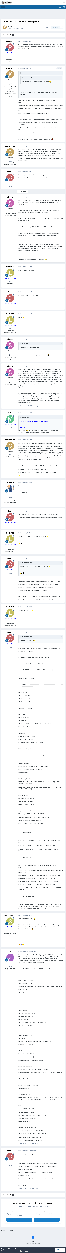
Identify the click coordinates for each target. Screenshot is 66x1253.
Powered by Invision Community (33, 1243)
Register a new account (19, 1220)
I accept (59, 1250)
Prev (7, 34)
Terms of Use (24, 1250)
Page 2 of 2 (20, 34)
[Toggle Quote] (21, 73)
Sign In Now (46, 1220)
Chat (22, 28)
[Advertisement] (33, 14)
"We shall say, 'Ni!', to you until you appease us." (32, 355)
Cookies (33, 1241)
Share (46, 27)
